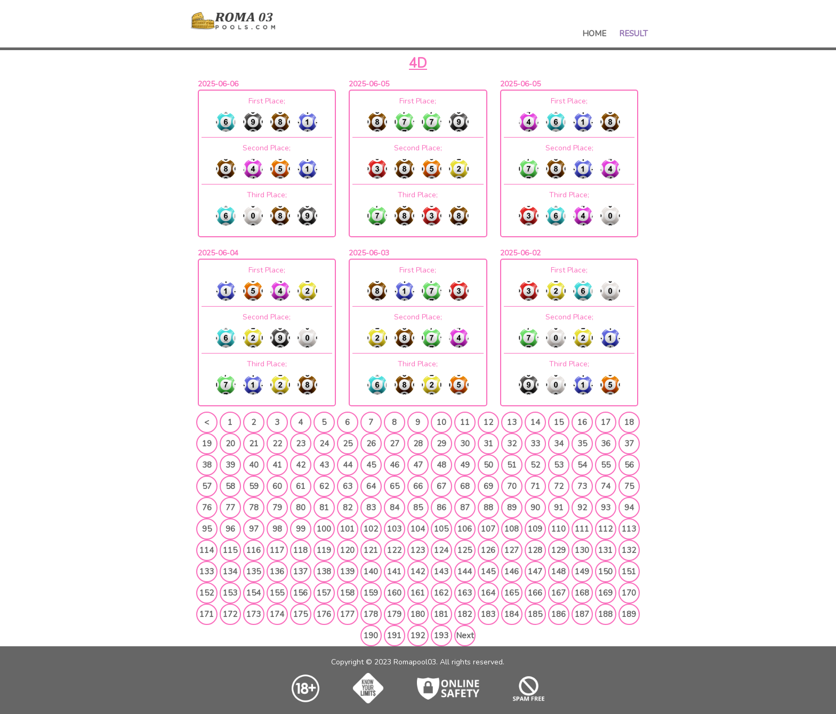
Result (633, 33)
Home (594, 33)
